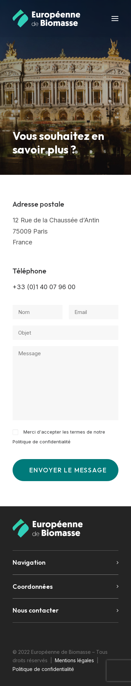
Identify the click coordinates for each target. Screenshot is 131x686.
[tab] (65, 562)
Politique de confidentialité (42, 441)
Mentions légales (74, 660)
